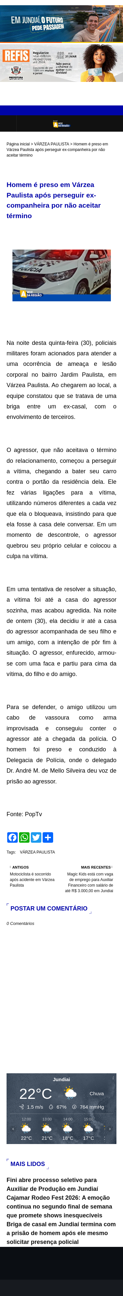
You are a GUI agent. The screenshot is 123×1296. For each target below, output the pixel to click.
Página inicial (18, 144)
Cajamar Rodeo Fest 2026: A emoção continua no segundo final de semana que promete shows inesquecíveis (59, 1206)
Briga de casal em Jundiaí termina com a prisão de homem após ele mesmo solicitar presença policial (61, 1233)
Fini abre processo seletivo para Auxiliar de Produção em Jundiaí (52, 1184)
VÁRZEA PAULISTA (51, 144)
